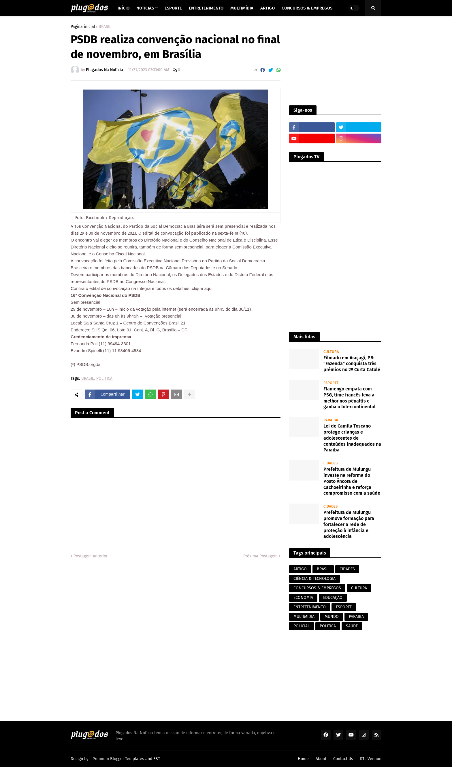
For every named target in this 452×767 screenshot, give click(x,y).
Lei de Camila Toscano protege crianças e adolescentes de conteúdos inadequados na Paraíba (352, 438)
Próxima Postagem (260, 556)
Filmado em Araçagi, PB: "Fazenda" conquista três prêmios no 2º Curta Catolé (351, 364)
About (321, 758)
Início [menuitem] (123, 8)
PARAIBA (356, 616)
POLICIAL (301, 626)
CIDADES (347, 569)
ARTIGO (300, 569)
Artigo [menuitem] (267, 8)
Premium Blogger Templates (118, 758)
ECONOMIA (303, 597)
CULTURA (359, 588)
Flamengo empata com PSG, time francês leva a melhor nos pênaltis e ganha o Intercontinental (349, 397)
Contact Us (343, 758)
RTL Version (370, 758)
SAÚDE (352, 626)
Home (303, 758)
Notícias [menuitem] (145, 8)
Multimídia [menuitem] (241, 8)
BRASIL (105, 27)
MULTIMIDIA (303, 616)
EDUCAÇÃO (332, 597)
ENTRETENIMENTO (309, 607)
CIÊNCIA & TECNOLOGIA (314, 578)
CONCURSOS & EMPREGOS (317, 588)
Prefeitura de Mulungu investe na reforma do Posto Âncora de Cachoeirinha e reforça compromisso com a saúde (351, 481)
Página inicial (83, 27)
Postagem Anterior (91, 556)
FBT (156, 758)
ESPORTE (344, 607)
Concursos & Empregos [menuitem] (307, 8)
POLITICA (104, 379)
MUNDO (332, 616)
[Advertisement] (335, 61)
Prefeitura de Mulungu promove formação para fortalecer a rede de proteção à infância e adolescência (348, 524)
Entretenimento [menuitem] (206, 8)
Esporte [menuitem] (173, 8)
